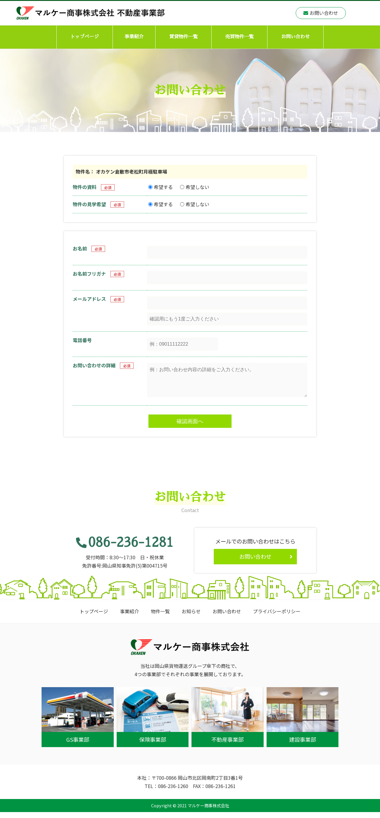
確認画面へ (190, 427)
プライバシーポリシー (276, 617)
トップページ (84, 36)
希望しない (194, 186)
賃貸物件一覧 (183, 36)
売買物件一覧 (239, 36)
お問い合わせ (295, 36)
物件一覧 (160, 617)
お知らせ (191, 617)
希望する (160, 186)
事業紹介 (133, 36)
